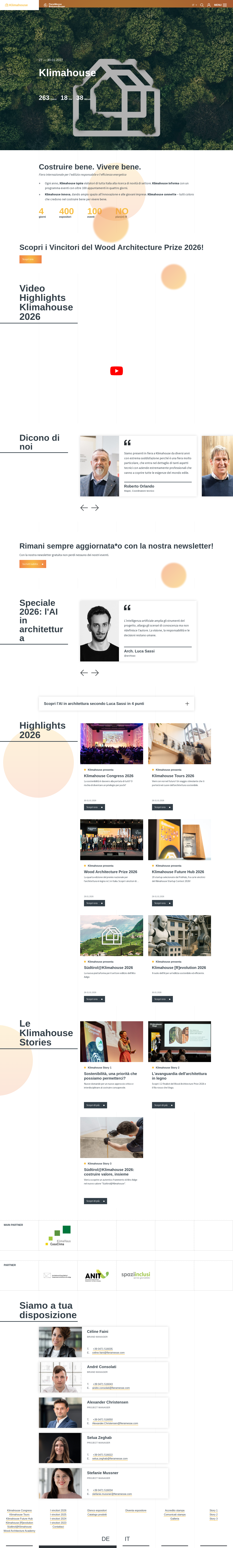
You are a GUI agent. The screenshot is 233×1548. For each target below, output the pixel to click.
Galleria (174, 1518)
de (106, 1539)
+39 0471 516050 (103, 1419)
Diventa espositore (135, 1510)
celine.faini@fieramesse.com (108, 1352)
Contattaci (58, 1526)
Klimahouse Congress (19, 1510)
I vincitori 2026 (58, 1510)
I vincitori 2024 (58, 1518)
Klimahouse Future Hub (19, 1518)
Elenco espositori (97, 1510)
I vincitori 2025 (58, 1514)
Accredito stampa (174, 1510)
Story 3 (214, 1518)
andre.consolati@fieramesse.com (111, 1388)
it (193, 5)
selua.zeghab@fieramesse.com (110, 1458)
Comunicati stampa (175, 1514)
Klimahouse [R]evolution (19, 1522)
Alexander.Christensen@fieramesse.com (115, 1423)
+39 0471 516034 (103, 1490)
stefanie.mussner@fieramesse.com (112, 1494)
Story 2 (214, 1514)
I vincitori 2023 (58, 1522)
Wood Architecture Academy (19, 1531)
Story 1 (214, 1510)
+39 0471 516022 (103, 1454)
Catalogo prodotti (97, 1514)
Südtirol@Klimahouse (19, 1526)
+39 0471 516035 (103, 1349)
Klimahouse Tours (19, 1514)
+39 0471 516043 (103, 1384)
